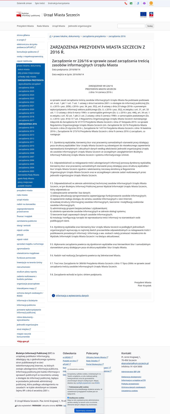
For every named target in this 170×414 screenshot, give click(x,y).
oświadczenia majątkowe (28, 253)
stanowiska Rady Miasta (28, 174)
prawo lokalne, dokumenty (29, 65)
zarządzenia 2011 (26, 142)
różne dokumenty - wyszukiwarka (25, 318)
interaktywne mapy (26, 288)
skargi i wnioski (24, 225)
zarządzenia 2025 (26, 91)
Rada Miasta (43, 25)
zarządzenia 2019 (26, 113)
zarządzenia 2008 (26, 153)
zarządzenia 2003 (26, 171)
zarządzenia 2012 (26, 138)
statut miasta (23, 69)
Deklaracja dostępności (131, 377)
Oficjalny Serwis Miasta (97, 357)
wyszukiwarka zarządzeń (30, 84)
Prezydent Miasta (25, 25)
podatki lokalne (25, 185)
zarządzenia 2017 (26, 120)
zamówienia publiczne (27, 221)
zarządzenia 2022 (26, 102)
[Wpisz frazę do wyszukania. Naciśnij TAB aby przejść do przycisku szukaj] (131, 26)
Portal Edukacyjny (95, 364)
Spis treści (40, 3)
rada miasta (22, 195)
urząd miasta (23, 199)
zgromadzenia (23, 248)
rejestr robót (22, 239)
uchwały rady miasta (27, 76)
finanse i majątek (24, 216)
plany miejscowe (25, 182)
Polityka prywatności (130, 383)
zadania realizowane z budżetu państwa (26, 277)
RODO (97, 383)
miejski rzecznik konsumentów (24, 335)
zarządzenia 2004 (26, 167)
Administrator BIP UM (130, 371)
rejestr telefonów (24, 61)
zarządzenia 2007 (26, 156)
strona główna (23, 35)
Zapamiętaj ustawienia (85, 410)
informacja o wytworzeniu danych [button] (70, 295)
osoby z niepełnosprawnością (30, 56)
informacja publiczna (26, 305)
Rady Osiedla (93, 361)
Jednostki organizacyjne (79, 25)
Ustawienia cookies (129, 390)
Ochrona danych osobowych (133, 387)
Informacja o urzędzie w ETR (133, 380)
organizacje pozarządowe (28, 283)
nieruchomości (23, 267)
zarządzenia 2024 (26, 95)
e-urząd (21, 39)
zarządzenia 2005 (26, 164)
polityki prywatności (84, 383)
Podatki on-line (70, 361)
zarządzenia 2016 (28, 124)
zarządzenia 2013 (26, 134)
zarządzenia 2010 (26, 145)
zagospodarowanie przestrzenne (25, 210)
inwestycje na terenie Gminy (29, 262)
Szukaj (150, 26)
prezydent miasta (24, 190)
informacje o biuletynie (27, 300)
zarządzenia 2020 (26, 109)
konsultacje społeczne (28, 51)
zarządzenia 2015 (26, 127)
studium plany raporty (27, 271)
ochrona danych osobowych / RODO (30, 294)
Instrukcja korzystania (58, 3)
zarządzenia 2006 (26, 160)
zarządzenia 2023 (26, 98)
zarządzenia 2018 (26, 116)
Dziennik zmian (24, 3)
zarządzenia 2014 (26, 131)
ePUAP (67, 364)
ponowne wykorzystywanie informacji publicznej (29, 311)
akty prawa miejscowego (29, 73)
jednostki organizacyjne (27, 324)
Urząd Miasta (58, 25)
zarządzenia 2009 (26, 149)
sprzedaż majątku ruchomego (30, 244)
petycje (20, 234)
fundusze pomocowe (26, 257)
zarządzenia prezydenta (31, 80)
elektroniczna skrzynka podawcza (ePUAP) (27, 46)
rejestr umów (23, 230)
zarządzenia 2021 (26, 105)
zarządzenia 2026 (26, 87)
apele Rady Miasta (26, 178)
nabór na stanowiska (26, 204)
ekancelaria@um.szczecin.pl (135, 363)
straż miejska (24, 329)
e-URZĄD (68, 357)
